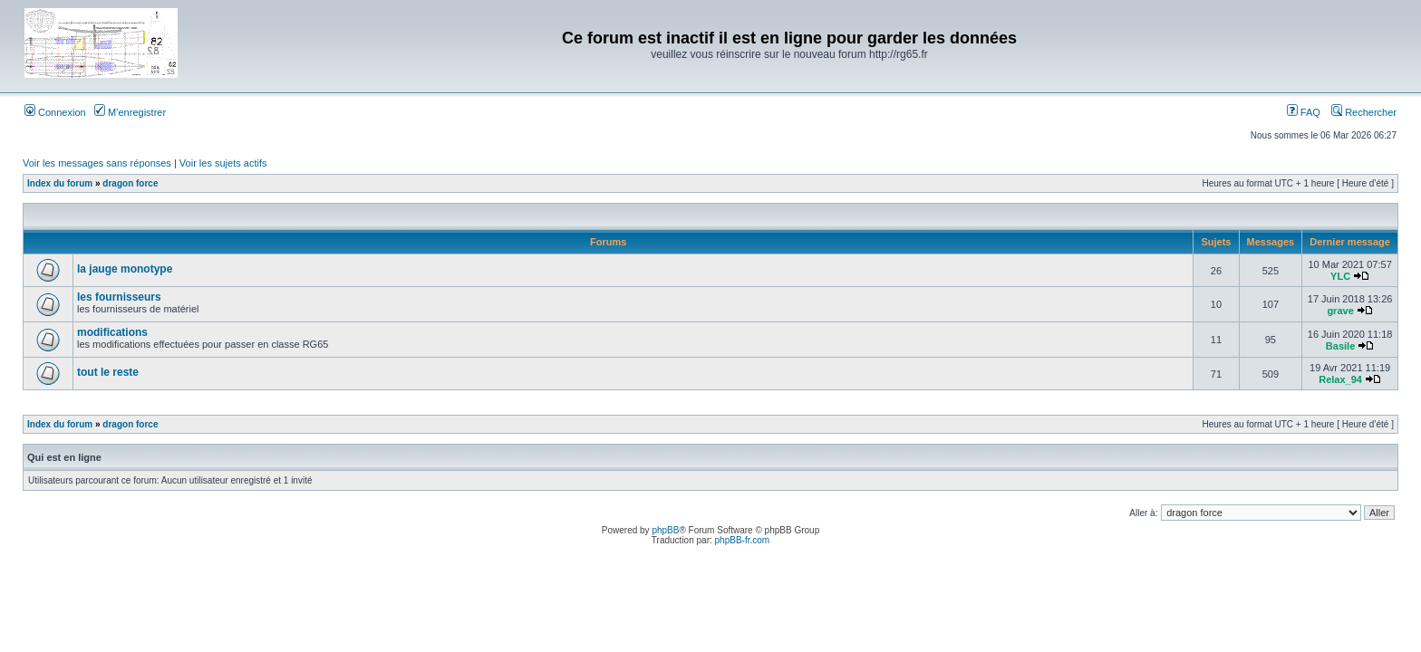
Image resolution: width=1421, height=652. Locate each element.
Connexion (55, 112)
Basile (1340, 345)
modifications (112, 332)
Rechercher (1364, 112)
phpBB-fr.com (742, 540)
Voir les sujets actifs (223, 163)
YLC (1340, 276)
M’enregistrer (130, 112)
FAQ (1303, 112)
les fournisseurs (119, 297)
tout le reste (108, 372)
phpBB (665, 530)
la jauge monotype (124, 269)
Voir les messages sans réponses (97, 163)
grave (1340, 310)
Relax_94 (1340, 379)
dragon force (130, 183)
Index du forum (59, 183)
